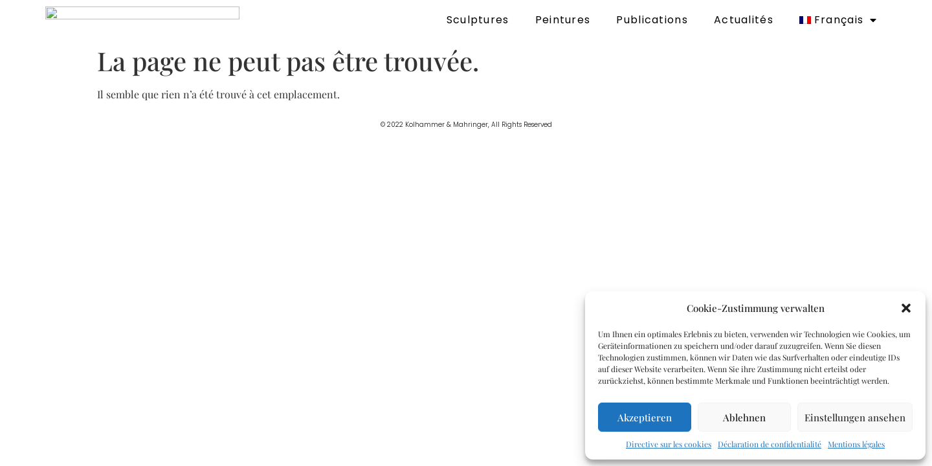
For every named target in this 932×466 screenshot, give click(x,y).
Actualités (743, 19)
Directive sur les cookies (668, 444)
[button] (906, 308)
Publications (652, 19)
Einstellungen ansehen (854, 417)
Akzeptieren (644, 417)
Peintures (563, 19)
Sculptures (478, 19)
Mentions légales (856, 444)
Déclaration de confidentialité (769, 444)
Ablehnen (744, 417)
